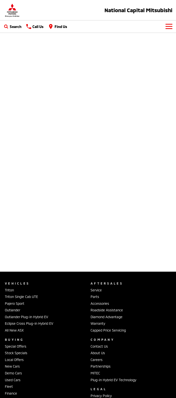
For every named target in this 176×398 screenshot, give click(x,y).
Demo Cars (13, 373)
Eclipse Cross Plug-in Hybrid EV (29, 323)
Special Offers (15, 346)
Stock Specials (16, 353)
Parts (95, 297)
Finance (11, 393)
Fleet (9, 386)
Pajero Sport (14, 303)
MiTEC (95, 373)
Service (96, 290)
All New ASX (14, 330)
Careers (96, 360)
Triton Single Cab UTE (21, 297)
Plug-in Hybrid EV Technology (113, 380)
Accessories (100, 303)
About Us (98, 353)
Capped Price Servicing (108, 330)
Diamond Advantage (106, 317)
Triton (9, 290)
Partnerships (101, 366)
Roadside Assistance (107, 310)
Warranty (98, 323)
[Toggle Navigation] (169, 26)
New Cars (12, 366)
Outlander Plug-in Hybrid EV (26, 317)
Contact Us (99, 346)
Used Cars (12, 380)
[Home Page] (12, 10)
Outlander (12, 310)
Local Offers (14, 360)
